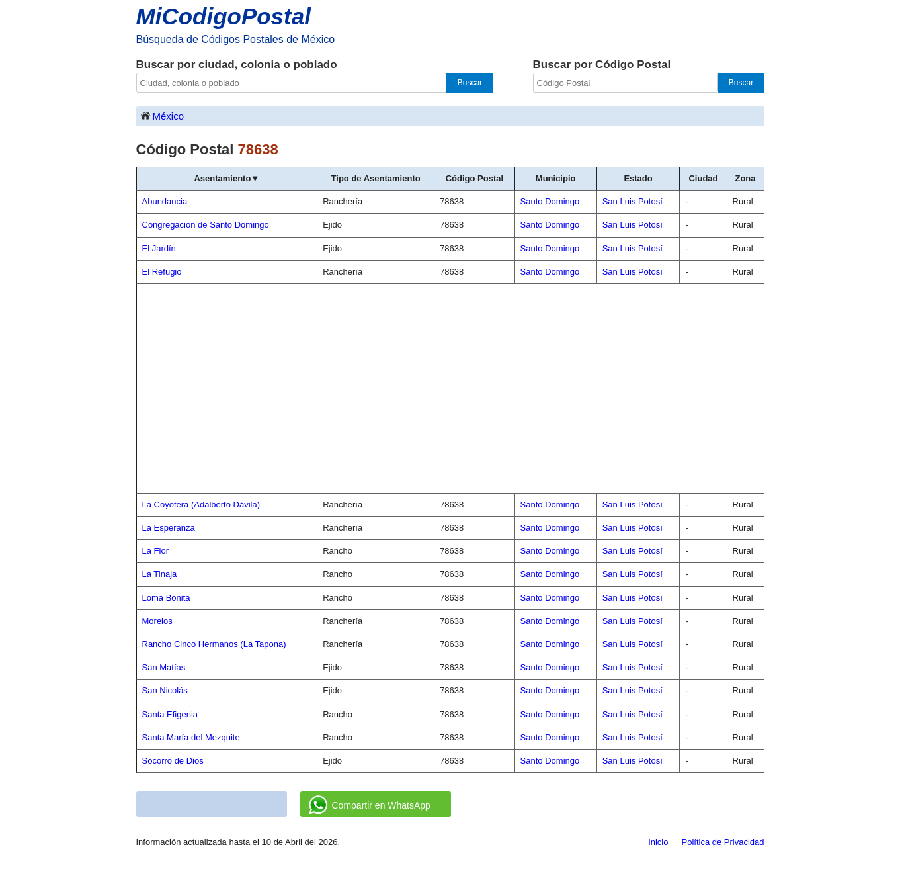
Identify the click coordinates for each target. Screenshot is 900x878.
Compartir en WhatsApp (369, 805)
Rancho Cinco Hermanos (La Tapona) (214, 644)
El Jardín (159, 248)
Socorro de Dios (173, 761)
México (162, 115)
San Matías (164, 667)
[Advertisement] (450, 388)
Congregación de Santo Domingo (205, 225)
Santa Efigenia (170, 714)
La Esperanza (168, 528)
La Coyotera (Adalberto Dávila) (201, 504)
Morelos (157, 621)
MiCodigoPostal (223, 16)
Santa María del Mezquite (191, 737)
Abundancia (165, 201)
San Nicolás (165, 690)
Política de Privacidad (722, 842)
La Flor (155, 551)
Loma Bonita (166, 598)
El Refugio (162, 272)
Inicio (658, 842)
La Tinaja (159, 574)
